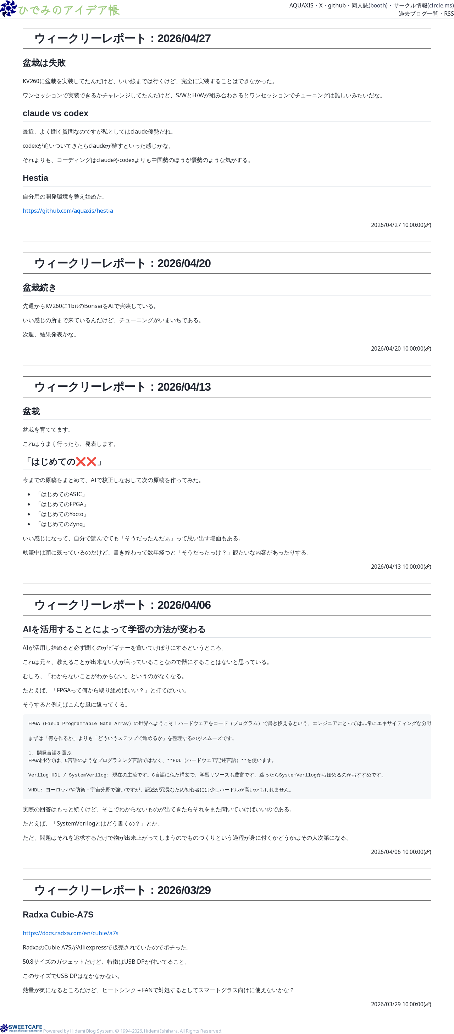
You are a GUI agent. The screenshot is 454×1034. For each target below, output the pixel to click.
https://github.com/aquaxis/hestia (68, 211)
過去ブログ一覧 (418, 13)
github (337, 5)
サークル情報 (410, 5)
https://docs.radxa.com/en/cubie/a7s (70, 933)
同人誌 (360, 5)
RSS (449, 13)
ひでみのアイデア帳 (68, 9)
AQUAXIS (301, 5)
